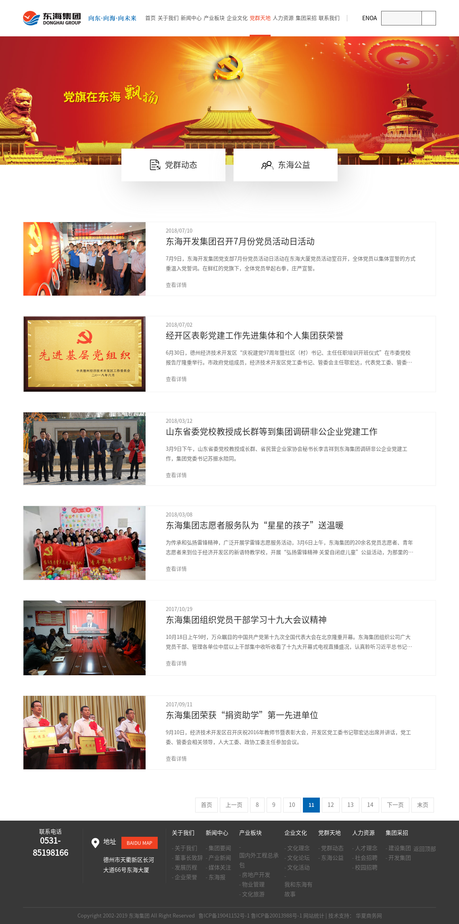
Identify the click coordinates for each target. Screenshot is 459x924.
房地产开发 (256, 875)
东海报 (217, 877)
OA (373, 18)
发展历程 (186, 867)
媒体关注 (220, 867)
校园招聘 (366, 867)
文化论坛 (298, 858)
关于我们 (168, 18)
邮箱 (355, 18)
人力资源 (283, 18)
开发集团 (399, 858)
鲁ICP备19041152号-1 (223, 915)
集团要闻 (220, 848)
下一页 (395, 805)
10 (292, 805)
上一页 (233, 805)
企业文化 (237, 18)
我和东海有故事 (298, 889)
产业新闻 (220, 858)
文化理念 (298, 848)
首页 (150, 18)
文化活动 (298, 867)
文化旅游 (253, 894)
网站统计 (313, 915)
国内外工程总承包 (259, 860)
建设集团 (399, 848)
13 (350, 805)
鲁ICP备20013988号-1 (276, 915)
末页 (422, 805)
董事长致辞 (189, 858)
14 (370, 805)
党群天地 (260, 18)
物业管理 (253, 884)
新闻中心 (191, 18)
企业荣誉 (186, 877)
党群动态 (332, 848)
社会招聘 (366, 858)
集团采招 (306, 18)
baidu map (139, 842)
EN (365, 18)
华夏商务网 (369, 915)
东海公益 (332, 858)
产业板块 (214, 18)
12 (331, 805)
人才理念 (366, 848)
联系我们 (329, 18)
